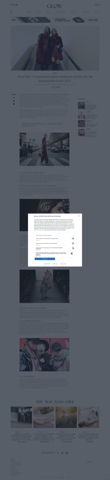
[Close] (79, 216)
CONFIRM (44, 258)
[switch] (72, 238)
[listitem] (55, 235)
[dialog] (55, 240)
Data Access (55, 263)
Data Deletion (47, 263)
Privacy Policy (63, 263)
